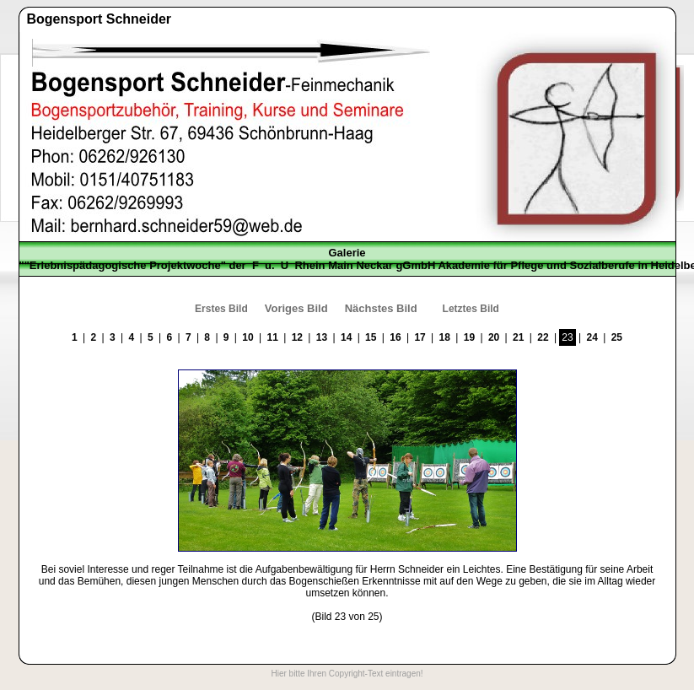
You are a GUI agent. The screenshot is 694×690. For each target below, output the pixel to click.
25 (616, 337)
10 (247, 337)
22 (542, 337)
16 (395, 337)
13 (321, 337)
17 (419, 337)
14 (346, 337)
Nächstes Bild (381, 308)
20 (493, 337)
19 (469, 337)
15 (370, 337)
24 (592, 337)
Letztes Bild (471, 309)
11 (271, 337)
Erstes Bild (221, 309)
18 (444, 337)
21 (518, 337)
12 (297, 337)
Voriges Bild (296, 308)
